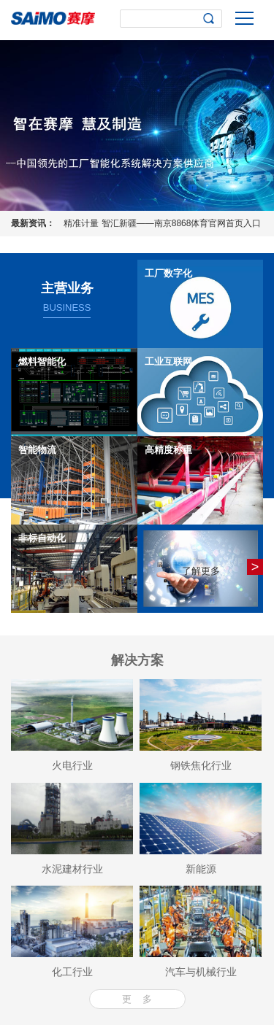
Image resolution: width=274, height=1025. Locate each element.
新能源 (201, 869)
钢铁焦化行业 (201, 765)
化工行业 (72, 972)
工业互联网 (168, 361)
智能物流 (37, 449)
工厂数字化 (168, 273)
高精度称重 (168, 449)
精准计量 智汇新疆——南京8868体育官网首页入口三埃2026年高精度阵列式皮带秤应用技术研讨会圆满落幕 (162, 225)
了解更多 (201, 570)
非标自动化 (42, 538)
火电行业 (72, 765)
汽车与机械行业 (201, 972)
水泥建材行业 (72, 869)
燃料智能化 (42, 361)
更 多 (136, 999)
